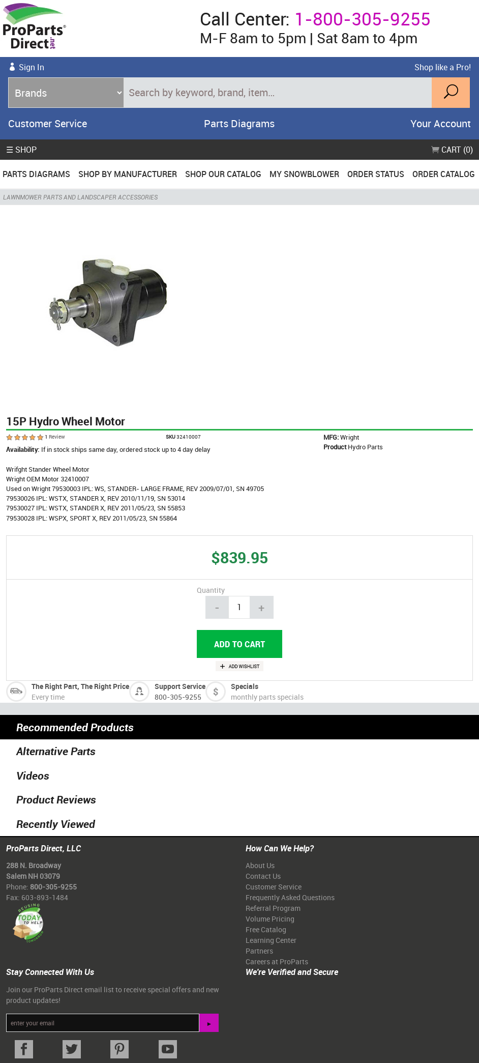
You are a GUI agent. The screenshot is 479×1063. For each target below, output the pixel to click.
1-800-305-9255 (362, 19)
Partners (259, 951)
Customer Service (47, 123)
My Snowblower (304, 174)
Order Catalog (443, 174)
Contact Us (263, 876)
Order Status (375, 174)
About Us (260, 865)
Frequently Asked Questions (290, 897)
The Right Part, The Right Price (80, 686)
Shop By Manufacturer (127, 174)
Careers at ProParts (277, 961)
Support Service (180, 686)
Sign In (31, 67)
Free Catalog (266, 929)
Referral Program (273, 908)
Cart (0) (452, 149)
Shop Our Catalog (223, 174)
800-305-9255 (178, 697)
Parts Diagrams (239, 123)
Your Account (440, 123)
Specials (244, 686)
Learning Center (271, 940)
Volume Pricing (270, 919)
